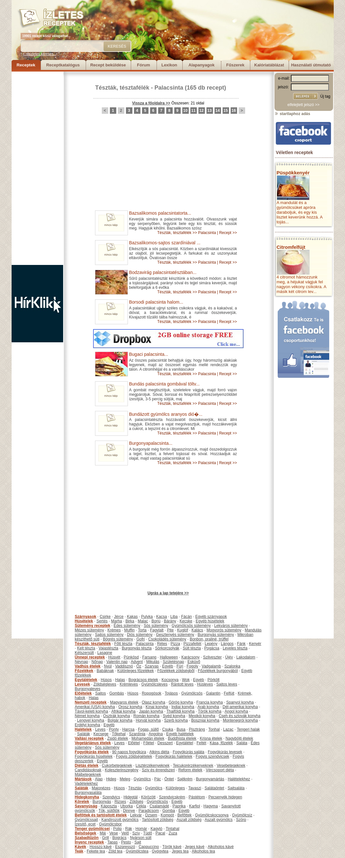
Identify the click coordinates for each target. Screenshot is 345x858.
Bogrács (119, 837)
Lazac (228, 729)
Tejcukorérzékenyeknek (193, 765)
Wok (186, 680)
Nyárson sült (140, 837)
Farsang (149, 657)
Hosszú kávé (101, 846)
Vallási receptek (89, 738)
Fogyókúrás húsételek (93, 756)
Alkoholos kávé (221, 846)
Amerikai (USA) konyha (95, 707)
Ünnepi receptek (90, 657)
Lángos (227, 643)
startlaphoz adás (292, 114)
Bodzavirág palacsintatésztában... (162, 272)
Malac (143, 621)
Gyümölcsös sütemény (191, 625)
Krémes (113, 630)
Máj (103, 833)
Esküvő (193, 661)
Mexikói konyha (202, 716)
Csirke (105, 616)
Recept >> (228, 232)
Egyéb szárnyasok (211, 616)
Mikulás (152, 661)
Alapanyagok (201, 65)
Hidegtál (130, 797)
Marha (116, 621)
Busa (181, 729)
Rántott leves (182, 684)
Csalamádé (159, 806)
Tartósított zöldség (157, 819)
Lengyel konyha (90, 720)
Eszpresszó (125, 846)
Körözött (148, 797)
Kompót (167, 815)
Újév (229, 657)
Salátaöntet (214, 788)
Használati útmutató (311, 65)
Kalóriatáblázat (269, 65)
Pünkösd (131, 657)
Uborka (126, 806)
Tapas (112, 842)
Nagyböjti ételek (239, 738)
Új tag (325, 96)
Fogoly (192, 666)
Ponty (114, 729)
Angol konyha (236, 711)
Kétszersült (84, 652)
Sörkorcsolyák (167, 648)
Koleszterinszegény (121, 770)
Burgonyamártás (210, 779)
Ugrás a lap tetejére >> (168, 593)
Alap (99, 779)
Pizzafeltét (192, 643)
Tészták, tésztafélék (122, 87)
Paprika (179, 806)
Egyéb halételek (180, 734)
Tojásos (171, 693)
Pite (170, 630)
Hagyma (211, 806)
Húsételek (84, 621)
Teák (79, 851)
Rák (128, 828)
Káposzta (109, 806)
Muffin (129, 630)
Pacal (160, 833)
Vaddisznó (124, 666)
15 (226, 110)
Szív (136, 833)
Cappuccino (149, 846)
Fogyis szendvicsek (212, 756)
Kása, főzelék (221, 743)
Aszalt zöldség (189, 819)
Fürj (180, 666)
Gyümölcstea (137, 851)
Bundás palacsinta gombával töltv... (164, 383)
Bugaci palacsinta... (148, 354)
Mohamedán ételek (147, 738)
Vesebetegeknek (231, 765)
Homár (141, 828)
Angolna (156, 734)
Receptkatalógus (63, 65)
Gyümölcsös (192, 693)
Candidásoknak (88, 770)
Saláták (83, 734)
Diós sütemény (139, 634)
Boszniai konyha (205, 720)
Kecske (186, 621)
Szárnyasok (85, 616)
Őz (138, 666)
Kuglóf (182, 630)
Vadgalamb (211, 666)
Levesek (82, 684)
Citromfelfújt (291, 247)
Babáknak (105, 670)
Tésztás (135, 788)
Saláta (241, 743)
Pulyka (147, 616)
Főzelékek (84, 670)
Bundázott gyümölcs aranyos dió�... (166, 414)
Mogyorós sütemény (223, 630)
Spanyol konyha (240, 702)
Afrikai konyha (123, 711)
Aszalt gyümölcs (219, 819)
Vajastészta (108, 648)
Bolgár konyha (120, 720)
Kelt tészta (86, 648)
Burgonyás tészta (137, 648)
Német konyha (87, 716)
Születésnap (173, 661)
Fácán (186, 616)
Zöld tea (115, 851)
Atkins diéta (159, 752)
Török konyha (209, 711)
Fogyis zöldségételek (134, 756)
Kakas (132, 616)
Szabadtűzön (87, 837)
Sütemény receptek (92, 625)
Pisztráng (197, 729)
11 (193, 110)
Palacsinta (169, 87)
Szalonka (232, 666)
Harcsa (128, 729)
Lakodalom (245, 657)
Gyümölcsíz (242, 815)
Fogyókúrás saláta (188, 752)
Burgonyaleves (87, 689)
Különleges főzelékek (135, 670)
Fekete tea (96, 851)
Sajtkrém (184, 779)
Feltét (201, 743)
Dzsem (151, 815)
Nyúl (108, 666)
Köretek (82, 801)
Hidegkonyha (87, 797)
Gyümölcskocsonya (212, 815)
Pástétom (197, 797)
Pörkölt (213, 680)
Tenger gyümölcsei (92, 828)
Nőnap (97, 661)
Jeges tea (180, 851)
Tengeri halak (248, 729)
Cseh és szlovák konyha (239, 716)
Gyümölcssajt (86, 819)
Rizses (120, 801)
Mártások (83, 779)
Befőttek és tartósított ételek (101, 815)
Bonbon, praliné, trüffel (209, 639)
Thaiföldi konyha (181, 711)
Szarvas (151, 666)
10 (185, 110)
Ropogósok (151, 693)
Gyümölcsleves (154, 684)
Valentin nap (117, 661)
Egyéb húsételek (210, 621)
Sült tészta (192, 648)
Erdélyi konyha (87, 725)
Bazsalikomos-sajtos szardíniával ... (165, 242)
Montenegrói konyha (240, 720)
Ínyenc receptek (89, 842)
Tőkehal (119, 734)
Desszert (165, 743)
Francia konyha (209, 702)
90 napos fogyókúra (129, 752)
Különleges (175, 788)
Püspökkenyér (293, 172)
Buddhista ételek (182, 738)
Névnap (81, 661)
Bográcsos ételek (143, 680)
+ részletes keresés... (39, 54)
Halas (120, 680)
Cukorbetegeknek (117, 765)
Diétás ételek (86, 765)
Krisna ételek (211, 738)
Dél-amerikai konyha (240, 707)
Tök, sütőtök (109, 810)
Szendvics (111, 797)
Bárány (170, 621)
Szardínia (137, 734)
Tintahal (172, 828)
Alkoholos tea (203, 851)
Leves (100, 729)
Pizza (175, 643)
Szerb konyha (176, 720)
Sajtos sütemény (109, 634)
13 (209, 110)
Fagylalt (157, 630)
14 (218, 110)
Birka (129, 621)
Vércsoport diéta (220, 770)
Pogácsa (211, 648)
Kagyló (156, 828)
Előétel (134, 743)
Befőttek (184, 815)
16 (234, 110)
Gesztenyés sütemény (175, 634)
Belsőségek (85, 833)
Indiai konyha (182, 707)
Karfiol (194, 806)
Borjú (155, 621)
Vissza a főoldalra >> (151, 103)
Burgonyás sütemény (216, 634)
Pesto (126, 842)
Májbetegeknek (88, 774)
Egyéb (167, 666)
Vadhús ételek (88, 666)
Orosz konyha (130, 707)
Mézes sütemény (89, 630)
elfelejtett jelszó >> (303, 104)
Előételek (83, 693)
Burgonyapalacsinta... (151, 443)
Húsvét (114, 657)
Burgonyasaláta (88, 792)
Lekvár (136, 815)
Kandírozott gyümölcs (120, 819)
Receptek (26, 65)
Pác (157, 779)
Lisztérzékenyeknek (152, 765)
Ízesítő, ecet (85, 824)
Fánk (241, 643)
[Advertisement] (37, 168)
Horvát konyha (148, 720)
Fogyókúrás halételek (174, 756)
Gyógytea (160, 851)
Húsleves (205, 684)
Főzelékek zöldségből (175, 670)
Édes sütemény (127, 625)
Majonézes (101, 788)
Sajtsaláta (236, 788)
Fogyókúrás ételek (92, 752)
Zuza (172, 833)
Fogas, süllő (148, 729)
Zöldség (136, 801)
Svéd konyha (174, 716)
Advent (137, 661)
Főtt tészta (123, 643)
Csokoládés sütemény (167, 639)
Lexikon (169, 65)
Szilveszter (212, 657)
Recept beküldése (108, 65)
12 (201, 110)
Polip (117, 828)
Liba (174, 616)
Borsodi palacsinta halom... (156, 302)
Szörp (241, 819)
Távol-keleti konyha (91, 711)
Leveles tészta (235, 648)
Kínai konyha (157, 707)
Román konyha (146, 716)
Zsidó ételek (117, 738)
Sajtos (100, 693)
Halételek (83, 729)
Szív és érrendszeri (158, 770)
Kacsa (161, 616)
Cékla (141, 806)
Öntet (169, 779)
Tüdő (147, 833)
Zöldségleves (104, 684)
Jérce (118, 616)
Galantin (213, 693)
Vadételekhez (86, 783)
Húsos (106, 680)
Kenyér (255, 643)
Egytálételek (86, 680)
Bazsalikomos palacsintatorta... (160, 213)
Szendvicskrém (172, 797)
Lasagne (104, 652)
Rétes (162, 643)
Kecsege (101, 734)
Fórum (143, 65)
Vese (113, 833)
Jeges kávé (195, 846)
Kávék (80, 846)
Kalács (197, 630)
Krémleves (129, 684)
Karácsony (190, 657)
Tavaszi (194, 788)
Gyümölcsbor (110, 824)
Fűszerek (235, 65)
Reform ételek (190, 770)
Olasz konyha (153, 702)
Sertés (102, 621)
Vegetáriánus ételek (93, 743)
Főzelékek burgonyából (218, 670)
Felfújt (229, 693)
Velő (125, 833)
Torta (142, 630)
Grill (105, 837)
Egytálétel (184, 743)
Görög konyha (180, 702)
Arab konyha (208, 707)
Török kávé (171, 846)
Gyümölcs (142, 779)
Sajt (137, 842)
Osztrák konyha (116, 716)
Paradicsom (149, 810)
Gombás (116, 693)
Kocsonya (170, 680)
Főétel (148, 743)
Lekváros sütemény (231, 625)
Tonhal (214, 729)
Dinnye (129, 810)
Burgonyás (101, 801)
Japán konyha (151, 711)
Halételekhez (239, 779)
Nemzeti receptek (91, 702)
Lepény (211, 643)
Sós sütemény (156, 625)
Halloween (169, 657)
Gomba (168, 810)
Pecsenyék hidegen (225, 797)
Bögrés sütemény (118, 639)
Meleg (125, 779)
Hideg (111, 779)
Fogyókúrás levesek (225, 752)
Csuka (167, 729)
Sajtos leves (226, 684)
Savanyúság (86, 806)
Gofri (140, 639)
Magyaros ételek (124, 702)
